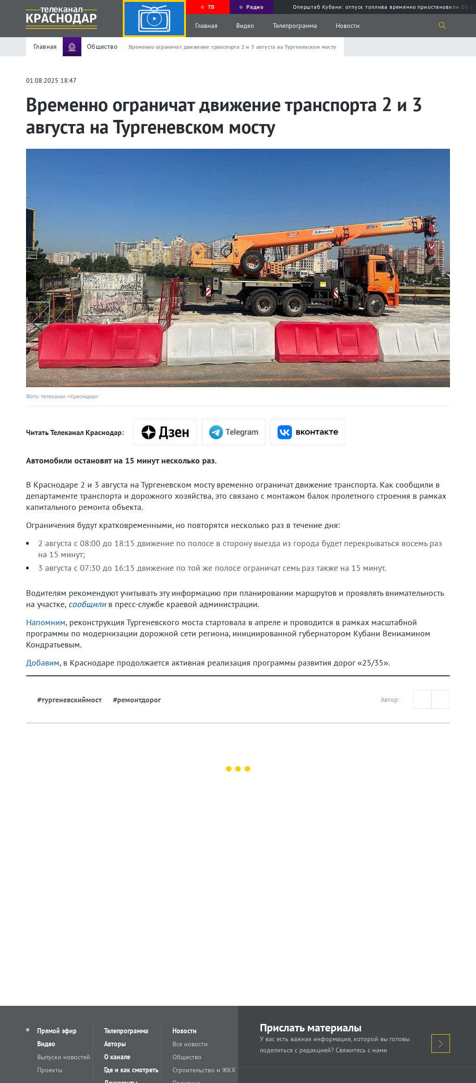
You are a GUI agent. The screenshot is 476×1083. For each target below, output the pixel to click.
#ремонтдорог (137, 699)
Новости (348, 25)
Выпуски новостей (63, 1057)
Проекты (49, 1070)
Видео (245, 25)
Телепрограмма (295, 25)
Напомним (46, 622)
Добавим (43, 662)
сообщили (87, 604)
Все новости (190, 1044)
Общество (187, 1057)
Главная (206, 25)
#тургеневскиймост (69, 699)
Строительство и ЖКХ (204, 1070)
